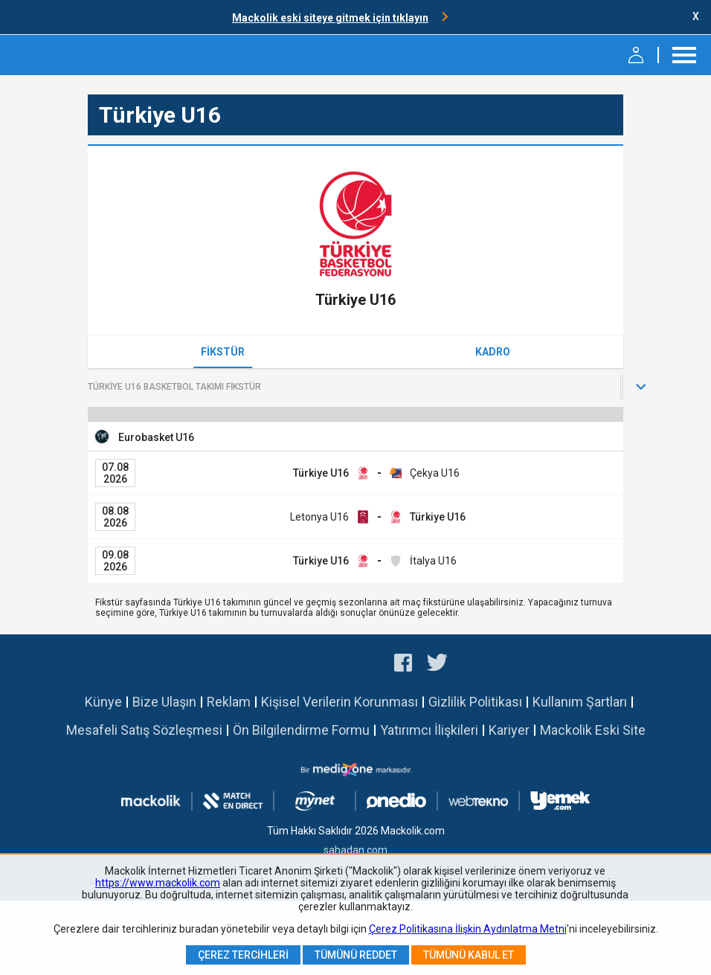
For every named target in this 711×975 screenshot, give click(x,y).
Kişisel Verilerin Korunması (339, 701)
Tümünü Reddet (356, 955)
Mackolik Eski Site (593, 730)
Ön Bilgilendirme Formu (301, 730)
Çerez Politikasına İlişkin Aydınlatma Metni (468, 929)
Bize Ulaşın (164, 701)
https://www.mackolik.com (157, 883)
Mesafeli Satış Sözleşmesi (144, 730)
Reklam (229, 701)
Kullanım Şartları (580, 701)
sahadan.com (355, 850)
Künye (103, 701)
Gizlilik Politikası (475, 701)
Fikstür (223, 352)
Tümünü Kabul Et (468, 955)
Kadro (492, 352)
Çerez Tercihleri (243, 955)
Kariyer (509, 730)
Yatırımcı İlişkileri (429, 730)
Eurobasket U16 (156, 437)
